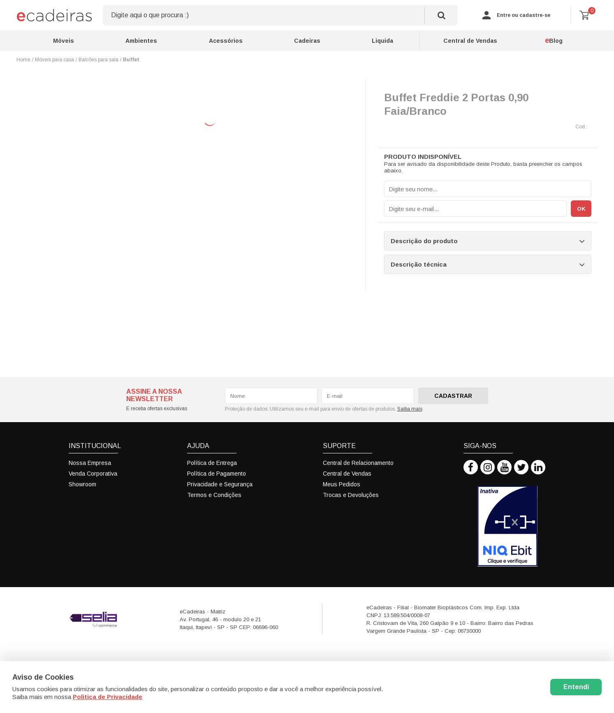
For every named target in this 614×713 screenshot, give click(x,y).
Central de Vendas (470, 40)
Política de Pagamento (216, 473)
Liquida (382, 40)
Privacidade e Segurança (220, 484)
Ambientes (141, 40)
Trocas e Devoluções (351, 495)
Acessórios (226, 40)
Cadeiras (307, 40)
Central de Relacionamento (358, 463)
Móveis (63, 40)
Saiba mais (409, 409)
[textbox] (280, 15)
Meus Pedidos (341, 484)
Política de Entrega (212, 463)
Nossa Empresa (90, 463)
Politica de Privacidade (107, 696)
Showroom (82, 484)
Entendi (576, 686)
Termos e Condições (214, 495)
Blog (554, 40)
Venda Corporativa (93, 473)
